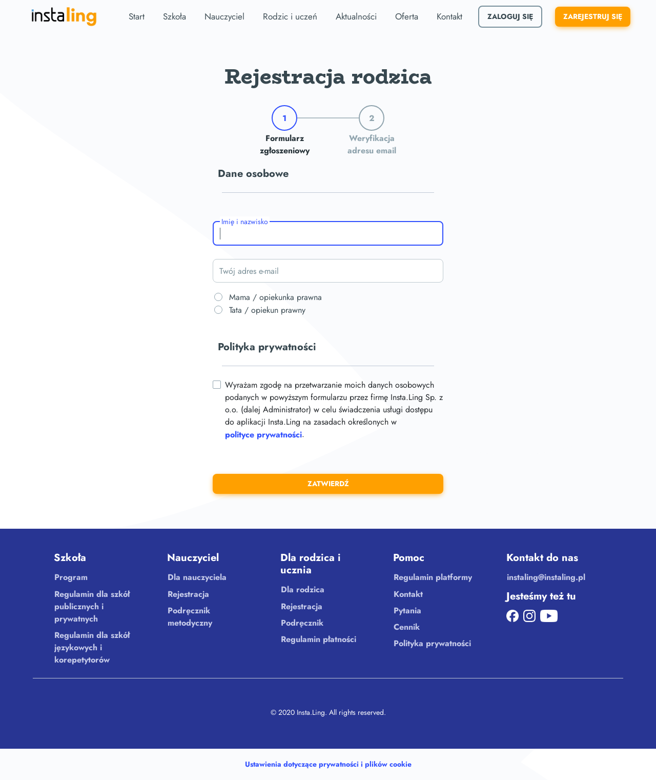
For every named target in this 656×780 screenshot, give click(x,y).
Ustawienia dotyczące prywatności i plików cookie (328, 764)
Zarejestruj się (592, 16)
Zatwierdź (328, 483)
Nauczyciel (224, 16)
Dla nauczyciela (197, 577)
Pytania (407, 610)
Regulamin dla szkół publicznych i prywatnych (92, 606)
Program (71, 577)
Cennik (407, 627)
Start (137, 16)
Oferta (406, 16)
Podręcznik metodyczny (190, 617)
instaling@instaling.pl (546, 577)
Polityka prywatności (432, 643)
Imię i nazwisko (244, 221)
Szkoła (174, 16)
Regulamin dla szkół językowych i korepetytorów (92, 647)
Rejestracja (188, 594)
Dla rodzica (302, 589)
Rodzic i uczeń (290, 16)
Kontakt (449, 16)
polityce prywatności (263, 435)
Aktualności (356, 16)
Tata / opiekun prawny (266, 310)
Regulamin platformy (433, 577)
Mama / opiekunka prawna (274, 297)
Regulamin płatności (318, 639)
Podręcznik (302, 623)
